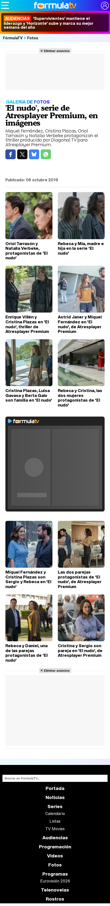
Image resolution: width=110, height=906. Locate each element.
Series (55, 806)
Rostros (55, 899)
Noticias (55, 797)
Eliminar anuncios (57, 51)
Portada (55, 788)
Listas (55, 821)
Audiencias (55, 837)
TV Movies (55, 829)
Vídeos (55, 856)
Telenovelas (55, 890)
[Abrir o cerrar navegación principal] (5, 5)
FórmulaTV (13, 37)
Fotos (32, 37)
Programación (55, 847)
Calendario (55, 813)
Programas (55, 874)
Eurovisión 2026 (55, 881)
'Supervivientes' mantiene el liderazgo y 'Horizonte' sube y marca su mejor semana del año (48, 22)
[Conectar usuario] (105, 6)
